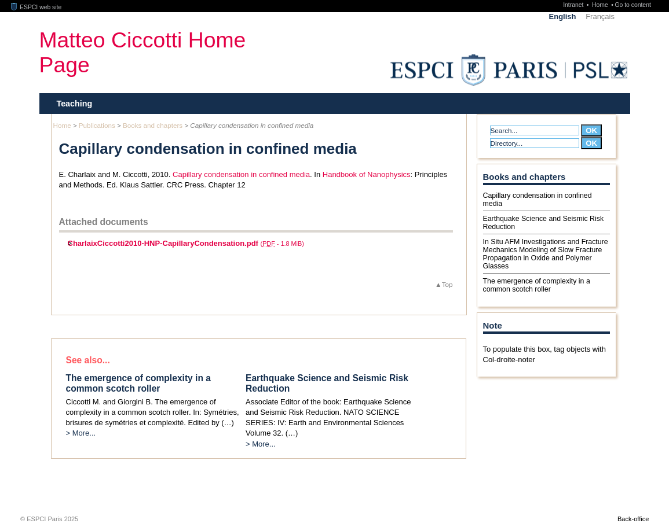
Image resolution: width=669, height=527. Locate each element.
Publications (97, 125)
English (562, 16)
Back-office (633, 518)
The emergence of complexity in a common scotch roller (536, 285)
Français (600, 16)
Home (601, 5)
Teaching (75, 103)
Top (447, 284)
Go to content (632, 5)
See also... (88, 360)
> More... (81, 433)
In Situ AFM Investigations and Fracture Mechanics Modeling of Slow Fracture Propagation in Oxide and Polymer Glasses (545, 254)
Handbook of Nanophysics (367, 174)
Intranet (574, 5)
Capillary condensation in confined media (241, 174)
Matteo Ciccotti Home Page (142, 52)
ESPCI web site (36, 7)
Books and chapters (152, 125)
